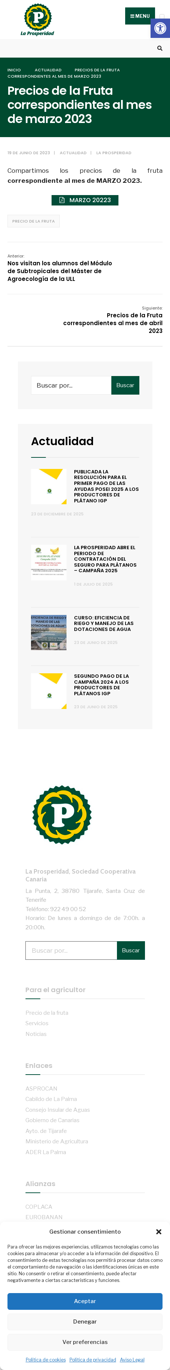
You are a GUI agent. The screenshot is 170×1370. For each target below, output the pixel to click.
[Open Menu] (162, 16)
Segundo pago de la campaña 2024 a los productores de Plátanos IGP (101, 685)
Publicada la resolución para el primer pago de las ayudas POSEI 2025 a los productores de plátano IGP (106, 486)
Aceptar (85, 1301)
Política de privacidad (92, 1360)
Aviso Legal (132, 1360)
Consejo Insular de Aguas (57, 1109)
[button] (160, 28)
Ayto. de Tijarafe (46, 1130)
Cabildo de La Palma (51, 1098)
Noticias (36, 1033)
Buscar (125, 385)
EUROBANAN (44, 1217)
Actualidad (48, 70)
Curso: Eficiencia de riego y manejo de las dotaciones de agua (104, 623)
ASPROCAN (41, 1088)
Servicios (37, 1023)
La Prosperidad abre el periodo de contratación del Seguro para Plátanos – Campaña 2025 (105, 559)
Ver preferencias (85, 1342)
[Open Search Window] (158, 48)
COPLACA (38, 1206)
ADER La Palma (45, 1152)
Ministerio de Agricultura (56, 1141)
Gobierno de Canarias (52, 1120)
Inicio (14, 70)
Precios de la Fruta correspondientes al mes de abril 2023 (113, 320)
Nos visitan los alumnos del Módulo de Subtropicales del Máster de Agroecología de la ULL (59, 268)
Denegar (85, 1321)
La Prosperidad (114, 153)
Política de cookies (46, 1360)
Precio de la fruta (33, 221)
